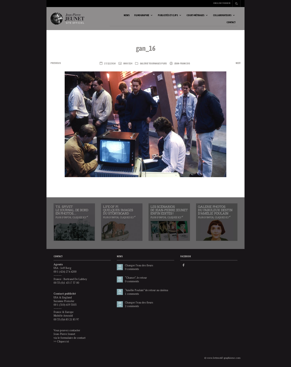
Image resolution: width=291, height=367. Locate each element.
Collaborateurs (222, 15)
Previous (56, 63)
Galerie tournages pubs (153, 63)
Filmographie (141, 15)
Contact (231, 22)
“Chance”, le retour (136, 278)
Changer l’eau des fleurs (139, 265)
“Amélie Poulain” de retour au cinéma (146, 290)
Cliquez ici (63, 341)
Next (238, 63)
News (127, 15)
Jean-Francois (182, 63)
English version (221, 3)
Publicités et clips (168, 15)
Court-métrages (195, 15)
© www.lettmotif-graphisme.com (222, 358)
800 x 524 (127, 63)
